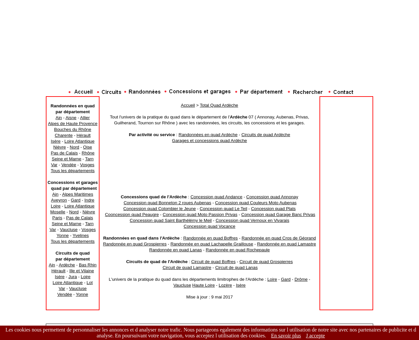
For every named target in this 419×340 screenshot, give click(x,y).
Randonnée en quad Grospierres (135, 244)
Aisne (70, 117)
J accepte (315, 335)
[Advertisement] (209, 73)
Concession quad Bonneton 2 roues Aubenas (167, 202)
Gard (76, 200)
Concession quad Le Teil (223, 208)
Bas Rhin (88, 264)
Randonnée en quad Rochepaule (238, 249)
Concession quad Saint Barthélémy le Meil (170, 220)
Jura (72, 276)
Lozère (225, 285)
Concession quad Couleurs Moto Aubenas (256, 202)
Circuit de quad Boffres (213, 261)
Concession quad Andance (217, 196)
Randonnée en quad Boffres (210, 238)
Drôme (301, 279)
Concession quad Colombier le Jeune (159, 208)
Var (54, 164)
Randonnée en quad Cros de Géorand (279, 238)
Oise (87, 147)
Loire (56, 206)
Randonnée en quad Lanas (175, 249)
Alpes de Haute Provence (72, 123)
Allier (85, 117)
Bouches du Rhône (72, 129)
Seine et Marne (66, 158)
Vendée (68, 164)
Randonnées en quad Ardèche (208, 134)
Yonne (63, 235)
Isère (56, 141)
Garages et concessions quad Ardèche (209, 140)
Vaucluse (69, 229)
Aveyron (59, 200)
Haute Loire (203, 285)
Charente (64, 135)
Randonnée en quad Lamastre (286, 244)
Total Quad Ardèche (219, 105)
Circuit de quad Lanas (236, 267)
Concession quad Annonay (272, 196)
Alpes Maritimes (77, 194)
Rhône (88, 153)
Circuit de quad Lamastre (187, 267)
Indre (89, 200)
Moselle (57, 211)
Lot (90, 282)
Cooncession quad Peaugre (132, 214)
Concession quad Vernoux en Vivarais (252, 220)
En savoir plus (286, 335)
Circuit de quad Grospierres (266, 261)
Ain (59, 117)
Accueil (188, 105)
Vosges (87, 164)
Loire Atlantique (79, 141)
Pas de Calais (64, 153)
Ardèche (67, 264)
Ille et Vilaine (81, 270)
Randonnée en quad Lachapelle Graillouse (212, 244)
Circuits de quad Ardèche (265, 134)
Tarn (89, 158)
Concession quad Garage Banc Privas (278, 214)
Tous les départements (73, 170)
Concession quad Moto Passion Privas (200, 214)
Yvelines (81, 235)
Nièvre (59, 147)
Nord (74, 147)
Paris (57, 217)
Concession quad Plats (273, 208)
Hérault (84, 135)
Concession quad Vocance (209, 226)
